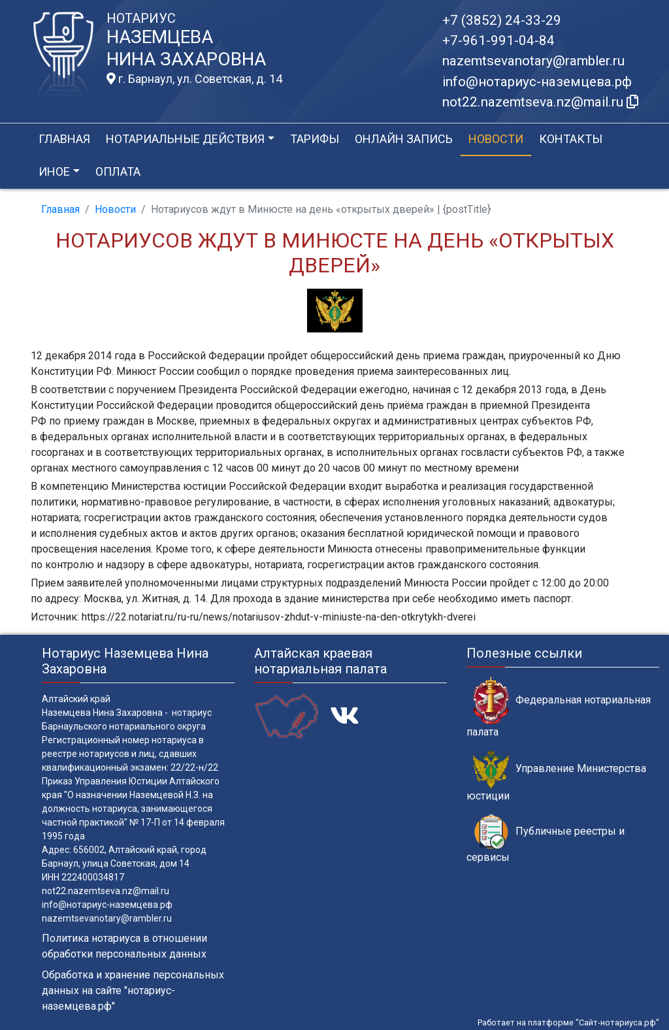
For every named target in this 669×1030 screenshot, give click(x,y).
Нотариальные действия (185, 139)
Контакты (570, 139)
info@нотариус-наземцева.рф (537, 81)
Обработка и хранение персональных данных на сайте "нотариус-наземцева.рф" (133, 990)
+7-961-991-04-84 (498, 40)
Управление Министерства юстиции (556, 776)
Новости (495, 139)
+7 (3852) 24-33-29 (501, 20)
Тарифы (314, 139)
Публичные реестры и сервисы (545, 838)
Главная (64, 139)
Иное (54, 171)
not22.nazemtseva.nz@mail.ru (105, 891)
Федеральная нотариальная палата (558, 707)
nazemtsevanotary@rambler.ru (533, 61)
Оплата (117, 171)
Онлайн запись (404, 139)
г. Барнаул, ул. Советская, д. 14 (194, 79)
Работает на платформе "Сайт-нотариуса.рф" (568, 1022)
